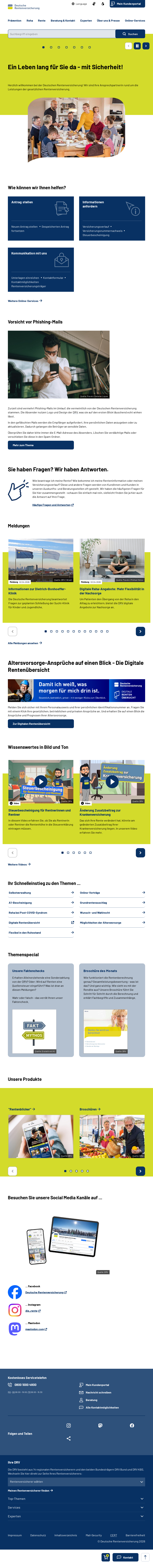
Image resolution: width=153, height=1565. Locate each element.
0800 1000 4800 (25, 1385)
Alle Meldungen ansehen (23, 643)
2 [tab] (51, 631)
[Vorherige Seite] (128, 45)
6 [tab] (74, 631)
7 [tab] (79, 631)
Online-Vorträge (90, 892)
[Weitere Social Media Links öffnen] (68, 1439)
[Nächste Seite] (145, 45)
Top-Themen (16, 1498)
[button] (79, 4)
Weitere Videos (17, 864)
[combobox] (61, 33)
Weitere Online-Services (23, 300)
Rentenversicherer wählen (26, 1481)
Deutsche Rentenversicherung (44, 1292)
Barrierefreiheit (135, 1535)
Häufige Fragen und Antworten (51, 504)
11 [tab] (102, 631)
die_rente (31, 1310)
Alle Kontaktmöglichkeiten (102, 1407)
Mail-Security (94, 1535)
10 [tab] (96, 631)
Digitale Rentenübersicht (24, 922)
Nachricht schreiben (98, 1392)
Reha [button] (30, 20)
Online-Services (135, 20)
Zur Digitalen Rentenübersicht (31, 723)
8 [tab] (85, 631)
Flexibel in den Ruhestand (25, 932)
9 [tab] (90, 631)
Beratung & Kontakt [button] (63, 20)
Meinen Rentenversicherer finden (28, 1490)
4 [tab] (62, 631)
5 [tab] (68, 631)
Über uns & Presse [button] (108, 20)
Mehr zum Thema (23, 445)
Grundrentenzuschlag (93, 902)
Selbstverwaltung (20, 892)
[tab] (43, 47)
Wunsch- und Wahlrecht (95, 912)
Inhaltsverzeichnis (65, 1535)
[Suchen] (130, 33)
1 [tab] (46, 631)
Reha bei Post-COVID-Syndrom (28, 912)
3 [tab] (57, 631)
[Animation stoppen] (137, 45)
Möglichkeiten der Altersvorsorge (100, 922)
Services (14, 1507)
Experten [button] (86, 20)
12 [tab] (107, 631)
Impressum (15, 1535)
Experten (14, 1516)
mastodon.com (34, 1329)
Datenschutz (38, 1535)
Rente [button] (42, 20)
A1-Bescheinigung (20, 902)
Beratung (91, 1400)
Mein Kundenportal (129, 3)
